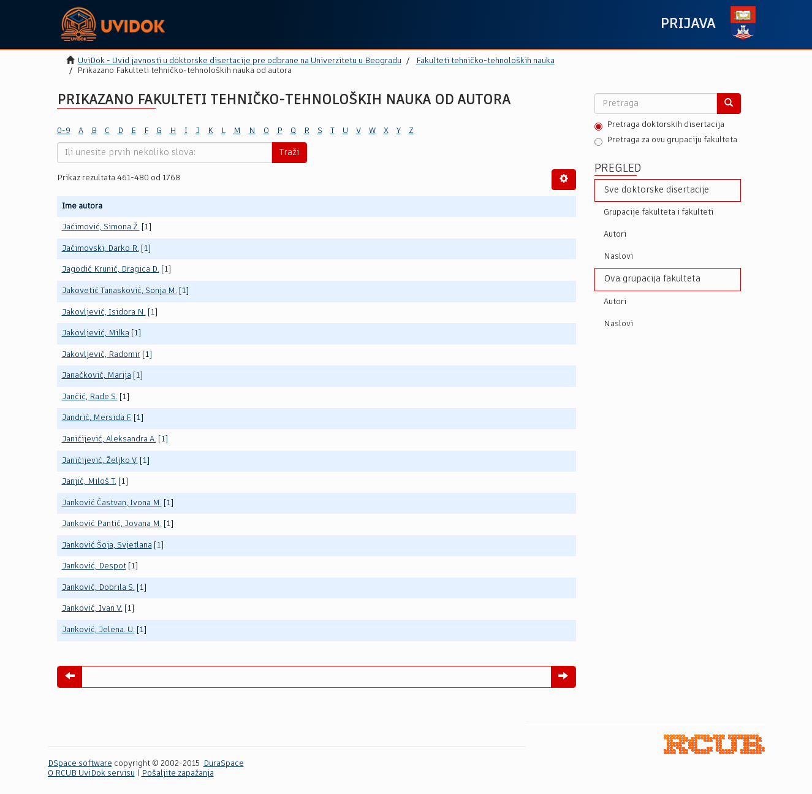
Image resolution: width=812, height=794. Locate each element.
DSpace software (80, 764)
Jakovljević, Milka (95, 333)
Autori (615, 235)
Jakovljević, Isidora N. (104, 312)
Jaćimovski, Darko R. (100, 249)
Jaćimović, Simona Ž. (101, 227)
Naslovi (618, 257)
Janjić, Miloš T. (89, 482)
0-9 (63, 131)
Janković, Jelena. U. (98, 630)
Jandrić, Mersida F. (97, 418)
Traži (289, 152)
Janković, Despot (94, 566)
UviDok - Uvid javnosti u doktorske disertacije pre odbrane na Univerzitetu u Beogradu (239, 61)
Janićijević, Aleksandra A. (109, 439)
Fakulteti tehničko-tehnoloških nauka (485, 61)
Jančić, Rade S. (90, 397)
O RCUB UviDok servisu (91, 773)
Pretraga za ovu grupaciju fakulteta (665, 141)
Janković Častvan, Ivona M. (112, 503)
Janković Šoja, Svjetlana (107, 545)
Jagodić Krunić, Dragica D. (110, 269)
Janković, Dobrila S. (98, 588)
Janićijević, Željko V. (100, 461)
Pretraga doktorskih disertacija (659, 126)
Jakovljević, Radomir (101, 355)
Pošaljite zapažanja (178, 773)
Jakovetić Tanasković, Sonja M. (119, 291)
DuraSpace (223, 764)
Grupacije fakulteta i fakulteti (658, 212)
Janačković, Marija (96, 376)
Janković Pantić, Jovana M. (112, 524)
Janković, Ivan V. (92, 609)
